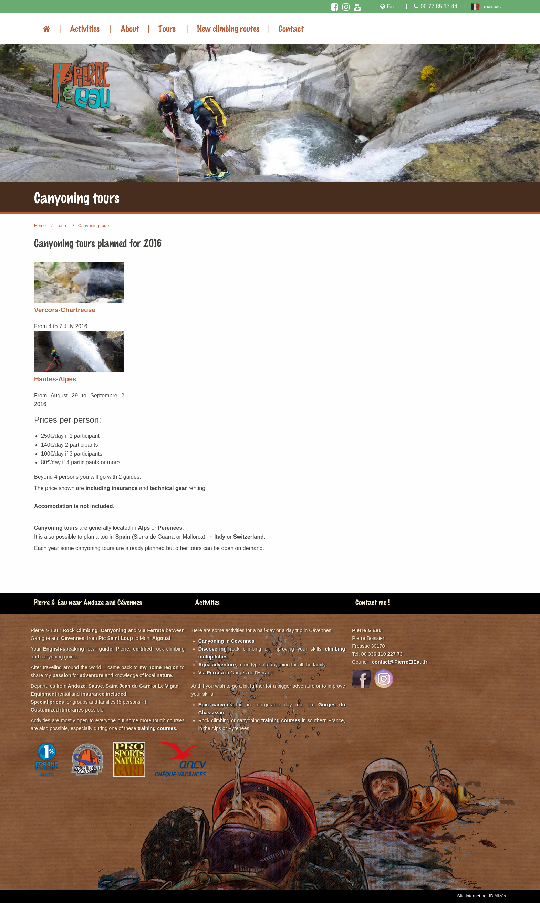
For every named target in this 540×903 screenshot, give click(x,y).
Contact (291, 28)
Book (389, 6)
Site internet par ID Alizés (481, 896)
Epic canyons (215, 704)
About (130, 28)
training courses (156, 728)
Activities (85, 28)
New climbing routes (228, 28)
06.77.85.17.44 (435, 6)
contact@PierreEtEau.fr (399, 662)
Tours (167, 28)
